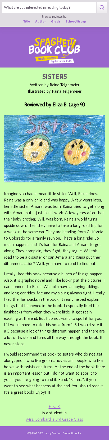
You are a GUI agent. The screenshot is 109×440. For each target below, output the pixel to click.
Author (40, 21)
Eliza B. (55, 406)
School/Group (76, 21)
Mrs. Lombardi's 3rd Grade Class (54, 419)
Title (26, 21)
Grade (55, 21)
